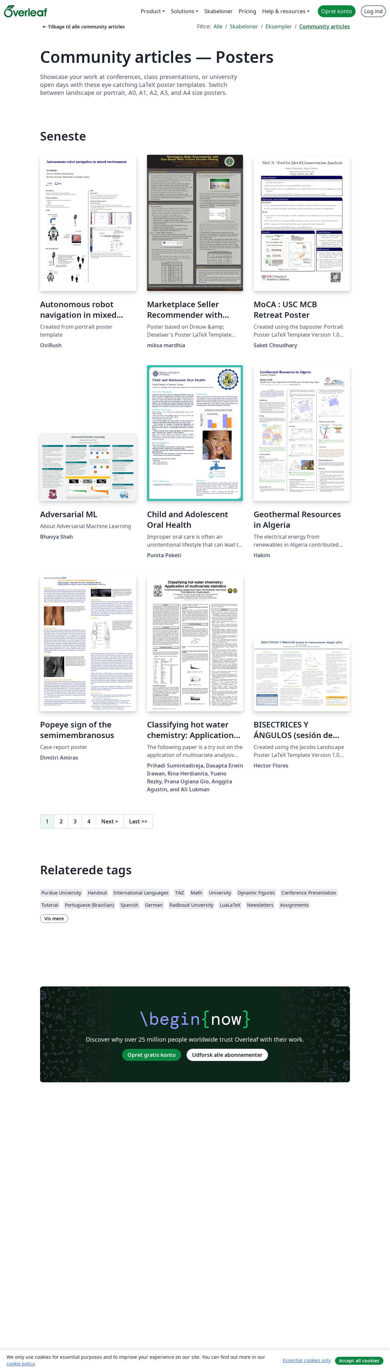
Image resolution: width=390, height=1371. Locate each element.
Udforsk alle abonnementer (227, 1055)
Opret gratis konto (151, 1055)
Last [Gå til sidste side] (138, 821)
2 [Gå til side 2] (61, 821)
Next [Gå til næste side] (109, 821)
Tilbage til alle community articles (83, 26)
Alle (218, 26)
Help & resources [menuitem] (284, 11)
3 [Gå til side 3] (74, 821)
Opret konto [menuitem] (336, 11)
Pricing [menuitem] (247, 11)
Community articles (324, 26)
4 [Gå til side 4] (88, 821)
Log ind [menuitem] (373, 11)
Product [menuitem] (151, 11)
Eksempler (279, 26)
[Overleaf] (25, 11)
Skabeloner (244, 26)
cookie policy (20, 1363)
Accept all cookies (359, 1360)
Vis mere (54, 918)
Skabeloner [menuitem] (218, 11)
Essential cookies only (307, 1360)
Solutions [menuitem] (182, 11)
